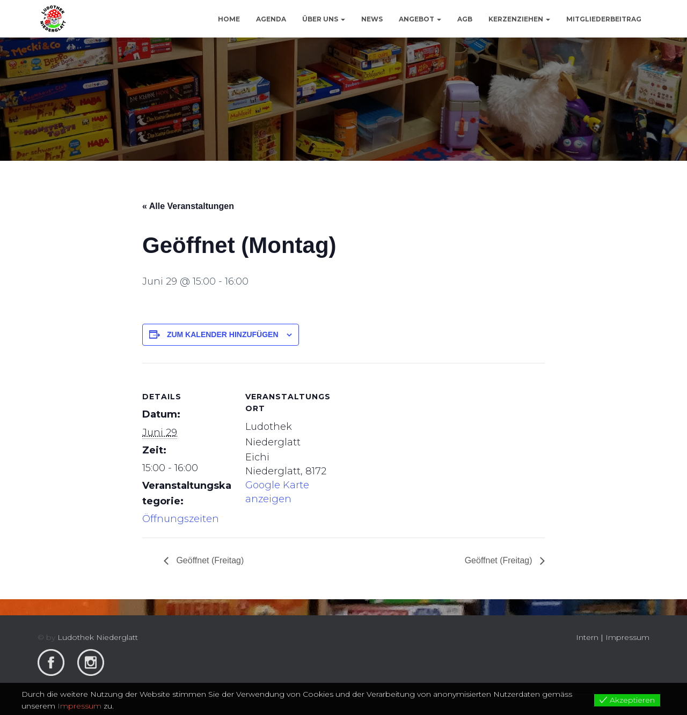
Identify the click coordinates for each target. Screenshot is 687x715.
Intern (587, 637)
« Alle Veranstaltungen (188, 206)
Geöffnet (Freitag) (209, 560)
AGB (464, 19)
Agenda (271, 19)
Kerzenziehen (519, 19)
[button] (342, 19)
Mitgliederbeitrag (603, 19)
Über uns (323, 19)
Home (229, 19)
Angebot (420, 19)
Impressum (627, 637)
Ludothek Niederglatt (97, 637)
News (372, 19)
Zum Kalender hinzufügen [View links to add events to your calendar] (223, 334)
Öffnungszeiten (180, 519)
